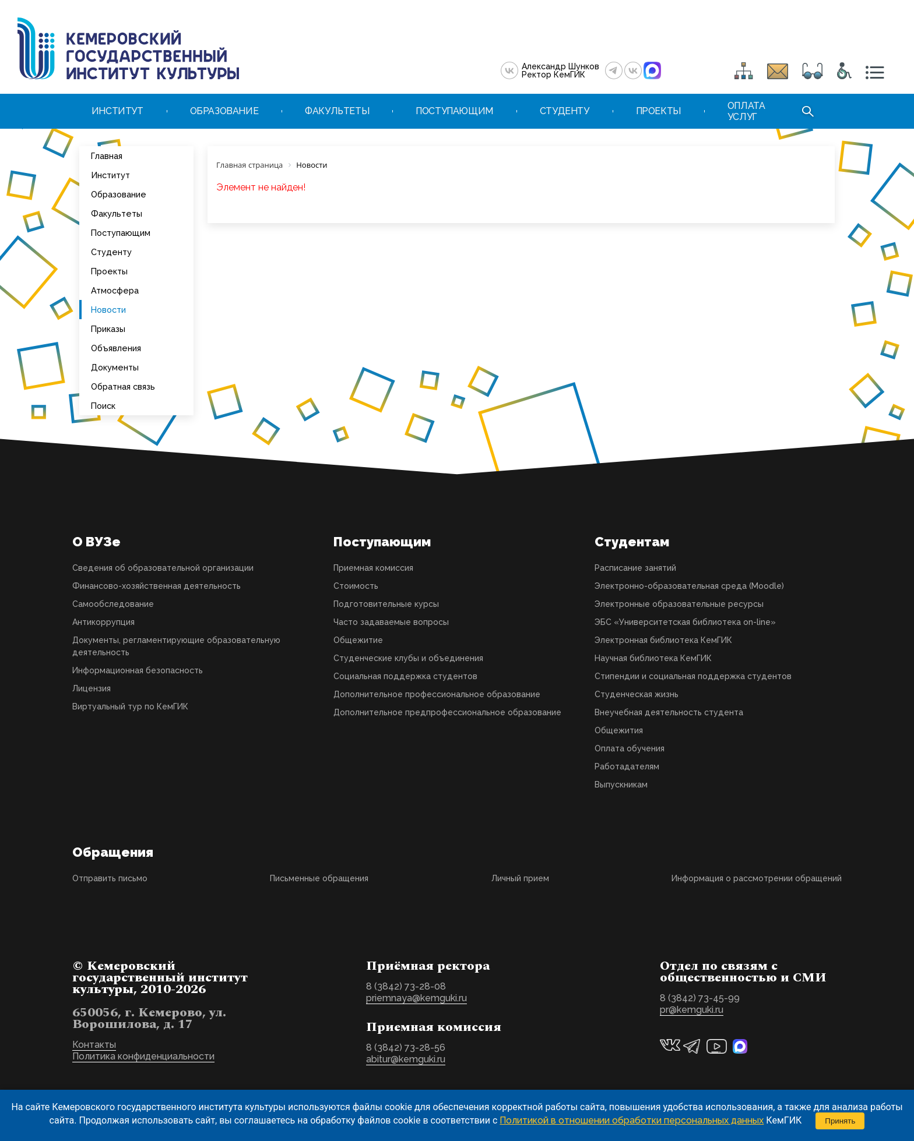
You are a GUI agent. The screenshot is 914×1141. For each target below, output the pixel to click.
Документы (115, 367)
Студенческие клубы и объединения (408, 658)
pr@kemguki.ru (691, 1009)
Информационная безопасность (137, 670)
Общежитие (358, 640)
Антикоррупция (103, 622)
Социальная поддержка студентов (405, 676)
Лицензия (91, 688)
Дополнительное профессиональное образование (436, 694)
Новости (108, 310)
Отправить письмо (109, 878)
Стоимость (355, 586)
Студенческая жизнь (637, 694)
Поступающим (120, 233)
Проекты (109, 271)
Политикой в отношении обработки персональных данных (632, 1120)
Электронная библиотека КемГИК (663, 640)
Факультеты (116, 213)
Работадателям (627, 766)
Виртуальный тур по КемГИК (130, 706)
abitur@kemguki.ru (405, 1059)
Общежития (619, 730)
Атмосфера (115, 290)
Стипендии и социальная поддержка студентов (693, 676)
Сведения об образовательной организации (163, 568)
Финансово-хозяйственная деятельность (156, 586)
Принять (840, 1121)
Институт (110, 175)
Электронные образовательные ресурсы (679, 604)
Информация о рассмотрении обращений (757, 878)
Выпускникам (621, 784)
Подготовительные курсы (386, 604)
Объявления (116, 348)
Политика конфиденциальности (143, 1056)
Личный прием (520, 878)
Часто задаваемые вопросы (391, 622)
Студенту (111, 252)
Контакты (94, 1044)
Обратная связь (123, 386)
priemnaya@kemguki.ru (416, 998)
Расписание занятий (635, 568)
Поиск (103, 406)
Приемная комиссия (373, 568)
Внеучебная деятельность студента (669, 712)
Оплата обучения (630, 748)
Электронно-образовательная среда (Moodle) (689, 586)
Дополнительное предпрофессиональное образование (447, 712)
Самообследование (113, 604)
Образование (118, 194)
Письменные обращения (319, 878)
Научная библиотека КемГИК (653, 658)
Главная (106, 156)
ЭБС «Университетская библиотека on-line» (685, 622)
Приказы (108, 329)
